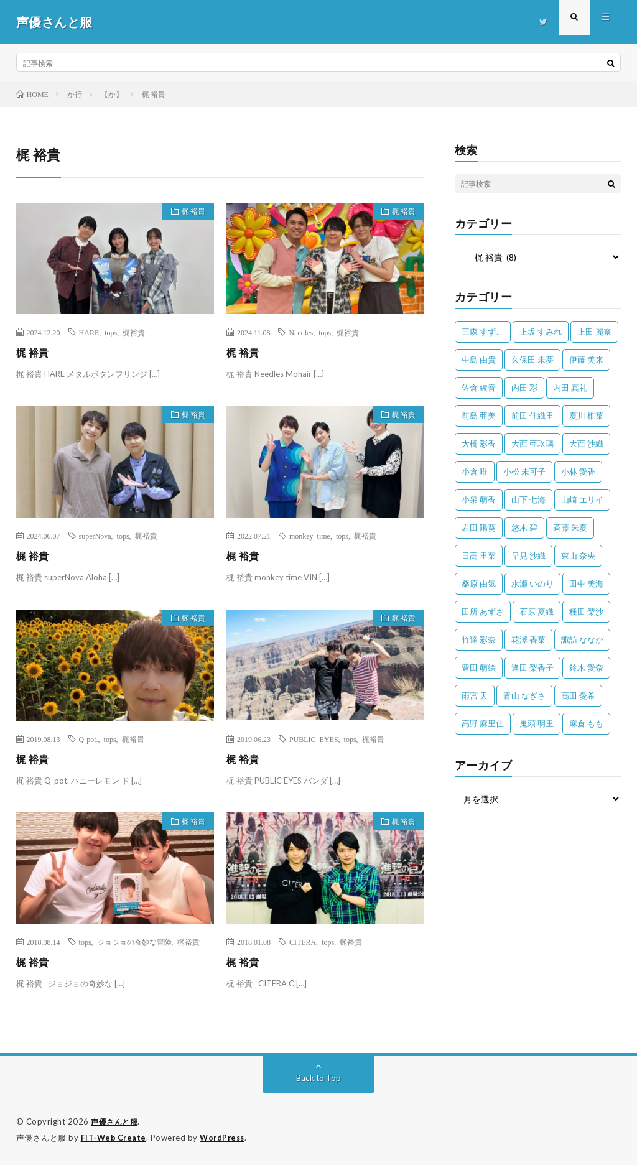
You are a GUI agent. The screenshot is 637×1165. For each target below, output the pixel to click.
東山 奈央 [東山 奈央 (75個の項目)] (578, 555)
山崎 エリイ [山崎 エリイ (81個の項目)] (582, 499)
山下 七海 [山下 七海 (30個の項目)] (528, 499)
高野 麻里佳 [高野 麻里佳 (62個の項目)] (483, 723)
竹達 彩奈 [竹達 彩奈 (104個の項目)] (479, 639)
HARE (89, 332)
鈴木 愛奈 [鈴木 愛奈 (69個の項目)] (586, 667)
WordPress (225, 1137)
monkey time (309, 535)
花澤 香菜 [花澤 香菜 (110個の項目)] (528, 639)
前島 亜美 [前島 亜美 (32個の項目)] (479, 415)
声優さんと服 (116, 1121)
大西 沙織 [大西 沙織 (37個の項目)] (586, 443)
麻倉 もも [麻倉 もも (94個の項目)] (586, 723)
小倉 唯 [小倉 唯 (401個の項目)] (475, 471)
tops (111, 332)
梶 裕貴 (188, 213)
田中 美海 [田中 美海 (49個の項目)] (586, 583)
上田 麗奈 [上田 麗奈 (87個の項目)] (594, 332)
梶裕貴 (134, 332)
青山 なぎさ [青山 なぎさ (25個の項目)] (524, 695)
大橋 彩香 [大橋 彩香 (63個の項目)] (479, 443)
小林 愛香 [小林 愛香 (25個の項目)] (578, 471)
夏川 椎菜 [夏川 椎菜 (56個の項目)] (586, 415)
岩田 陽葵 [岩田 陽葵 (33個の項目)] (479, 527)
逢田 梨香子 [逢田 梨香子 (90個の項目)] (532, 667)
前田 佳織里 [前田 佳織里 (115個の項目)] (532, 415)
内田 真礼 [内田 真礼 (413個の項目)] (570, 387)
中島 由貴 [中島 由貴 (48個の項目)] (479, 359)
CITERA (302, 941)
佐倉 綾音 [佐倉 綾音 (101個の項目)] (479, 387)
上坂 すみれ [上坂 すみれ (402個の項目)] (540, 332)
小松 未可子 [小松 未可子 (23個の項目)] (524, 471)
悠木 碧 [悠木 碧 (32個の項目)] (524, 527)
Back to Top (318, 1077)
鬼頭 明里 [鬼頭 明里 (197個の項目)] (536, 723)
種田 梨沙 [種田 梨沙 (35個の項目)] (586, 611)
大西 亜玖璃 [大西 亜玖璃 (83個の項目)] (532, 443)
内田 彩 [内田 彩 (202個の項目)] (524, 387)
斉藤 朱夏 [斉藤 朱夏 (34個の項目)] (570, 527)
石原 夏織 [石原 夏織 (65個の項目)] (536, 611)
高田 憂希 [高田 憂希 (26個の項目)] (578, 695)
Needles (301, 332)
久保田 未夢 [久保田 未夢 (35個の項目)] (532, 359)
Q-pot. (88, 739)
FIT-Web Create (114, 1137)
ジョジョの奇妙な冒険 (134, 941)
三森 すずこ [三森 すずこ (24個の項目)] (483, 332)
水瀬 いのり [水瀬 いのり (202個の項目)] (532, 583)
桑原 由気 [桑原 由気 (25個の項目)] (479, 583)
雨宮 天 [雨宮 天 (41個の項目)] (475, 695)
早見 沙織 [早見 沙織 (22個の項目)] (528, 555)
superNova (95, 535)
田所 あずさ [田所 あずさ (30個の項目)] (483, 611)
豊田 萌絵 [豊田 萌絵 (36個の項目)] (479, 667)
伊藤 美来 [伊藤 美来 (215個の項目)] (586, 359)
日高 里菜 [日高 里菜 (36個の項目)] (479, 555)
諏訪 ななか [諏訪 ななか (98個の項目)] (582, 639)
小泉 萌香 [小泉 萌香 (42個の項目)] (479, 499)
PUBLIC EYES (313, 739)
